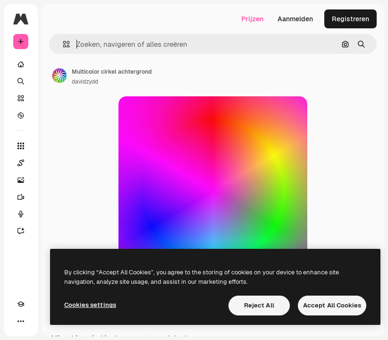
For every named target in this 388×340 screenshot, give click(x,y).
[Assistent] (20, 230)
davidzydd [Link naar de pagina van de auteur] (85, 81)
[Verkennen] (20, 115)
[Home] (20, 64)
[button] (63, 44)
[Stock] (20, 98)
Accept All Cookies (332, 305)
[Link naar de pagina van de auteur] (59, 75)
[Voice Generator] (20, 213)
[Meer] (20, 321)
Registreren (350, 19)
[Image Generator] (20, 179)
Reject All (259, 305)
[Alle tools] (20, 145)
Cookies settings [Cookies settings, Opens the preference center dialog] (90, 305)
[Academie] (20, 304)
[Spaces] (20, 162)
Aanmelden (295, 19)
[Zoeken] (20, 81)
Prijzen (252, 19)
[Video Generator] (20, 196)
